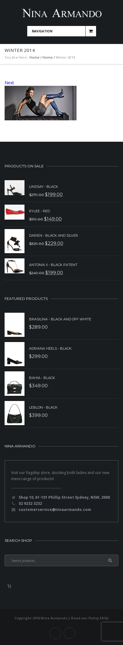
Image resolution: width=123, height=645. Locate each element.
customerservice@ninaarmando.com (55, 509)
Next (9, 83)
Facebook (55, 633)
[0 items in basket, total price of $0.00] (9, 586)
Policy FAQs (98, 618)
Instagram (69, 633)
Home (34, 57)
